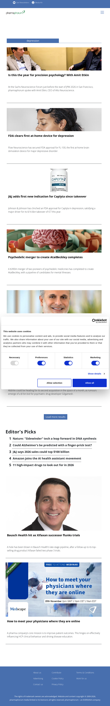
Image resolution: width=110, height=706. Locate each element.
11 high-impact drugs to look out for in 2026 (43, 465)
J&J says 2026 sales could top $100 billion (41, 452)
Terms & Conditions (85, 672)
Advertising (38, 678)
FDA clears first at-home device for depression (41, 136)
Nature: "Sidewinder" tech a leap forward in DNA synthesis (54, 438)
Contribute (56, 672)
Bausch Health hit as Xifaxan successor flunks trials (43, 535)
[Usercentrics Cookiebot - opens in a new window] (94, 321)
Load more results (55, 416)
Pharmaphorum (13, 677)
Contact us (38, 684)
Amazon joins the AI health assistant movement (47, 458)
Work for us (81, 678)
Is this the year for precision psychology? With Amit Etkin (48, 75)
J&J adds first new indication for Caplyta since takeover (47, 196)
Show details (94, 373)
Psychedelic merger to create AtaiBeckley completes (45, 257)
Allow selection (54, 383)
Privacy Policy (57, 684)
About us (37, 672)
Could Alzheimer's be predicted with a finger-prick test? (52, 445)
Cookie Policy (57, 678)
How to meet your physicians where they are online (43, 621)
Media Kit (38, 2)
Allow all (89, 383)
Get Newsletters (22, 2)
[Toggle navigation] (103, 12)
